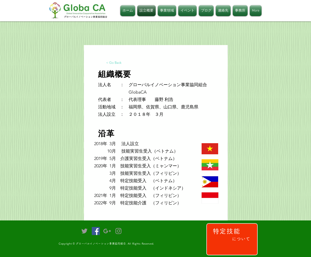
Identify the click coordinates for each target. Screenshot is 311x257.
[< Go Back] (113, 62)
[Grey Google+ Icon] (107, 231)
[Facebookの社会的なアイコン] (96, 231)
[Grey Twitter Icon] (84, 231)
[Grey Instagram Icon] (118, 231)
